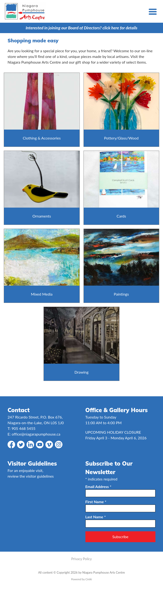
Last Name (95, 517)
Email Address (98, 486)
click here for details (119, 27)
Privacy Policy (81, 559)
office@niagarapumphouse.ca (36, 434)
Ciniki (88, 579)
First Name (95, 501)
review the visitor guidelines (31, 476)
